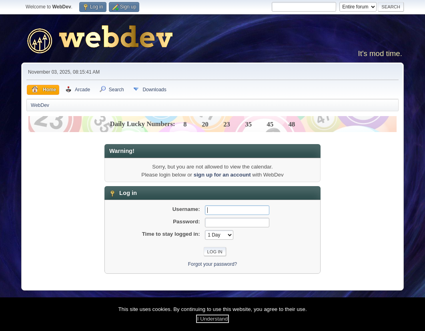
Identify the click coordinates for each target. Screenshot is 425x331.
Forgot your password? (212, 264)
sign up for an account (222, 175)
